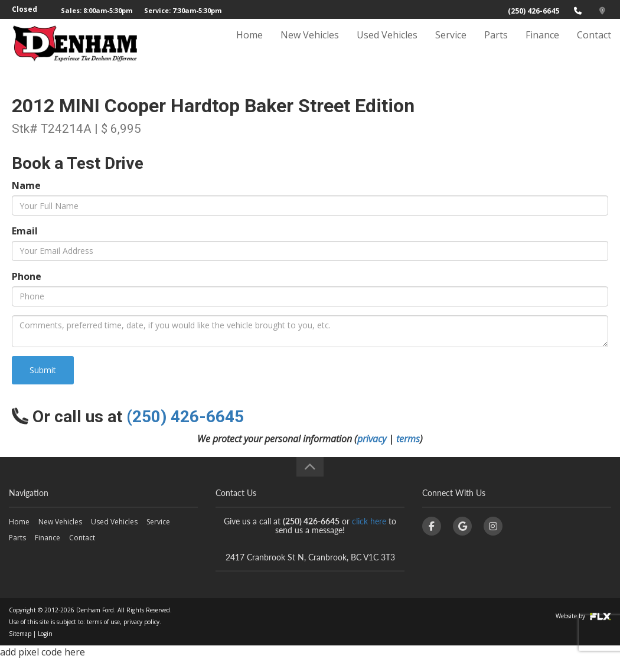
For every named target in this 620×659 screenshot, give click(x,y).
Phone (26, 276)
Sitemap (20, 633)
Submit (43, 370)
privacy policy (141, 622)
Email (25, 230)
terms (408, 438)
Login (45, 633)
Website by (583, 616)
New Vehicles (309, 45)
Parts (496, 45)
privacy (371, 438)
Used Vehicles (387, 45)
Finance (542, 45)
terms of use (103, 622)
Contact (594, 45)
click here (369, 521)
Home (249, 45)
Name (26, 185)
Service (450, 45)
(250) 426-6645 (533, 11)
